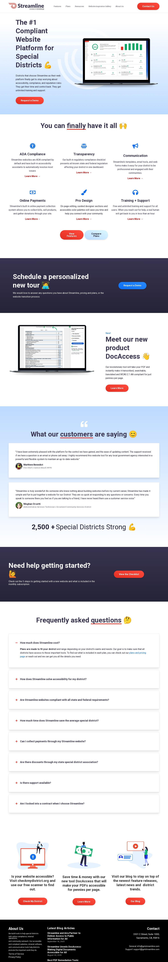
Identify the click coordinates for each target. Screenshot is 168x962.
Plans (68, 6)
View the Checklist (129, 574)
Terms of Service (16, 954)
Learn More (84, 901)
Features (57, 6)
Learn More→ (32, 219)
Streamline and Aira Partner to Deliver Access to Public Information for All (64, 936)
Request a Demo (30, 100)
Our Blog (135, 901)
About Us (120, 6)
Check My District (32, 901)
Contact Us (148, 6)
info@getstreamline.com (148, 946)
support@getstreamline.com (146, 949)
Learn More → (32, 176)
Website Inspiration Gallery (99, 6)
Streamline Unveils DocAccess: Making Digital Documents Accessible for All (64, 949)
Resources (79, 6)
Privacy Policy (15, 957)
